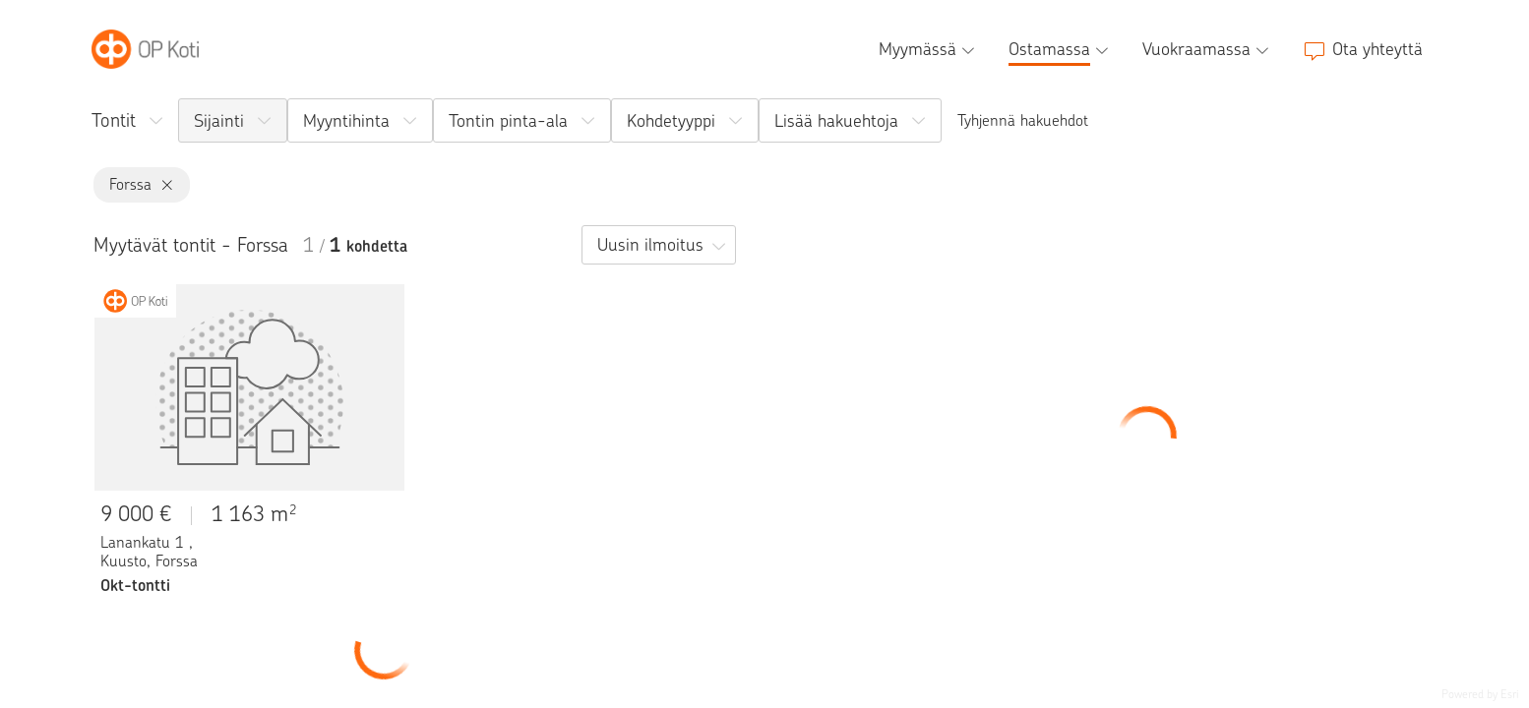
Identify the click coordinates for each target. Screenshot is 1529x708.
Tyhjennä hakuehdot (1022, 120)
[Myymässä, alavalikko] (929, 49)
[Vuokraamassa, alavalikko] (1208, 49)
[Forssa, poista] (163, 185)
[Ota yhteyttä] (1362, 49)
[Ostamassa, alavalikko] (1061, 49)
